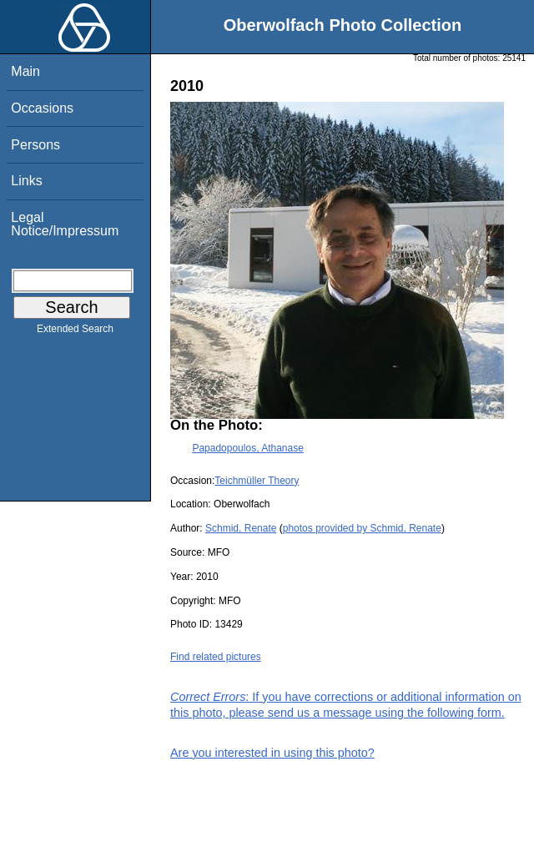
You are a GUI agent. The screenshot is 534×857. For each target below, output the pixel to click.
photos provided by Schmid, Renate (362, 528)
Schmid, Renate (240, 528)
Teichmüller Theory (256, 480)
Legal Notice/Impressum (64, 224)
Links (26, 181)
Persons (35, 145)
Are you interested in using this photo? (272, 752)
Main (25, 71)
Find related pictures (215, 657)
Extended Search (75, 332)
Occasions (42, 108)
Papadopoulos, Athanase (247, 448)
